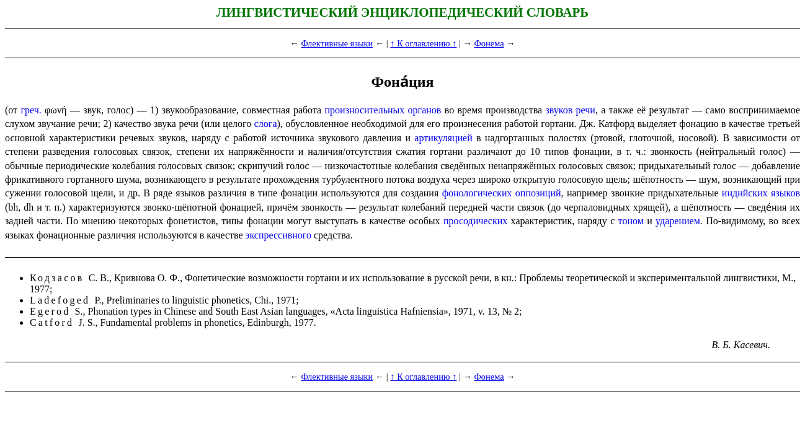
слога (265, 123)
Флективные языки (337, 43)
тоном (631, 221)
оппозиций (538, 193)
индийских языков (761, 193)
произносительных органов (383, 110)
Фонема (489, 43)
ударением (678, 221)
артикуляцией (443, 138)
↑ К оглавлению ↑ (423, 43)
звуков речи (570, 110)
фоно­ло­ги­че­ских (477, 193)
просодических (475, 221)
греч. (30, 110)
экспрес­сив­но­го (278, 235)
